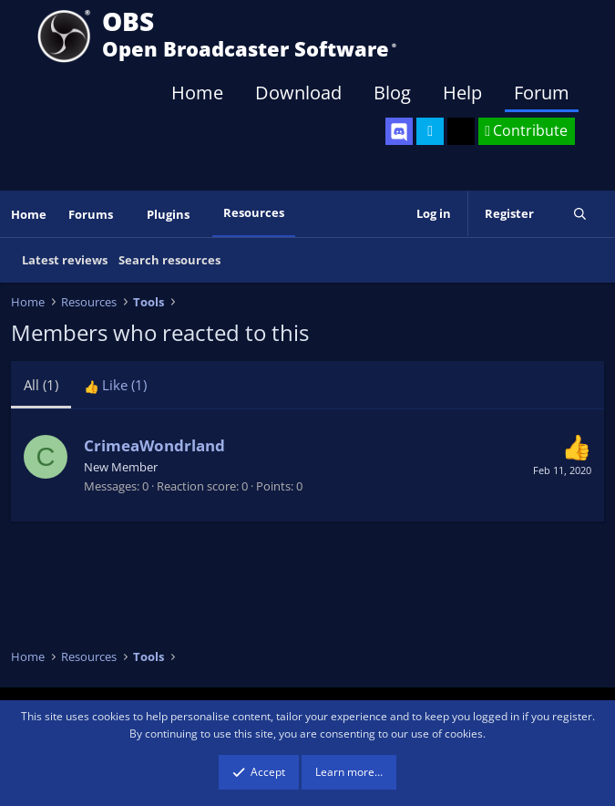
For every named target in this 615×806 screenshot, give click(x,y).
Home (197, 92)
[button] (126, 214)
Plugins (168, 214)
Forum (541, 92)
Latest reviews (65, 260)
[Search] (580, 213)
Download (298, 92)
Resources (253, 212)
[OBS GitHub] (461, 131)
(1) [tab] (41, 385)
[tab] (115, 384)
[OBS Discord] (399, 131)
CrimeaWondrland (154, 445)
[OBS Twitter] (430, 131)
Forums (90, 214)
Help (462, 92)
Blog (392, 92)
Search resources (169, 260)
